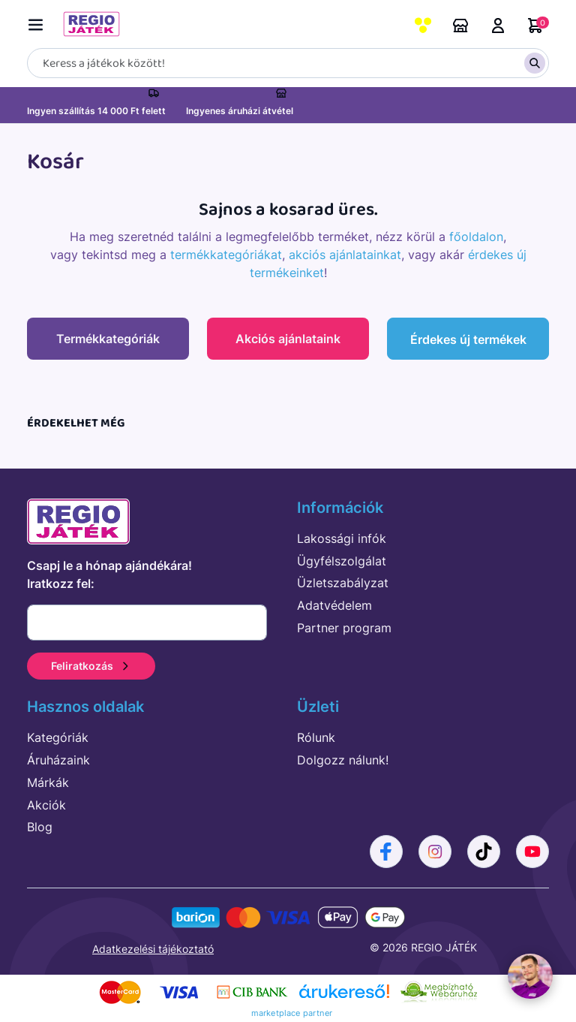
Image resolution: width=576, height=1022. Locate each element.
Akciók (46, 803)
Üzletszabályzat (342, 581)
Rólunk (316, 736)
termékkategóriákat (226, 254)
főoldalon (476, 236)
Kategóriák (57, 736)
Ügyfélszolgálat (341, 559)
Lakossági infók (341, 537)
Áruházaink (461, 26)
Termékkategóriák (108, 338)
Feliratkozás (91, 665)
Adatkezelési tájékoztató (153, 948)
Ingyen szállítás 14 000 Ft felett (96, 110)
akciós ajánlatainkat (345, 254)
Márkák (48, 781)
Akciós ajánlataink (288, 338)
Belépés (498, 26)
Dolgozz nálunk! (342, 759)
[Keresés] (288, 63)
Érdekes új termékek (468, 339)
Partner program (344, 627)
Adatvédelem (334, 604)
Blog (39, 826)
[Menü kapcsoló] (39, 22)
